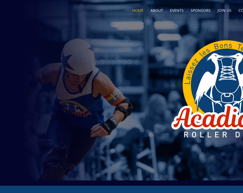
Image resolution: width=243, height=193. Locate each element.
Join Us (224, 10)
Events (177, 10)
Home (137, 10)
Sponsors (201, 10)
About (156, 10)
